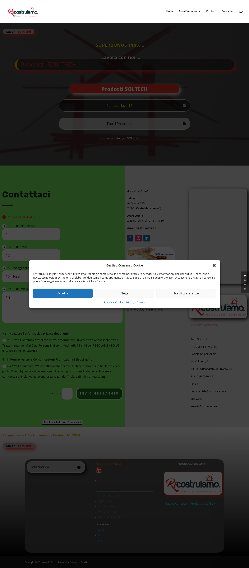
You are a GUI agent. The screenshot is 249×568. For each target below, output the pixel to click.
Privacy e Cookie (114, 302)
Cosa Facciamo (188, 12)
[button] (214, 265)
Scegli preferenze (186, 293)
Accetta (62, 293)
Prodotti (211, 12)
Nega (124, 293)
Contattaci (228, 12)
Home (170, 12)
